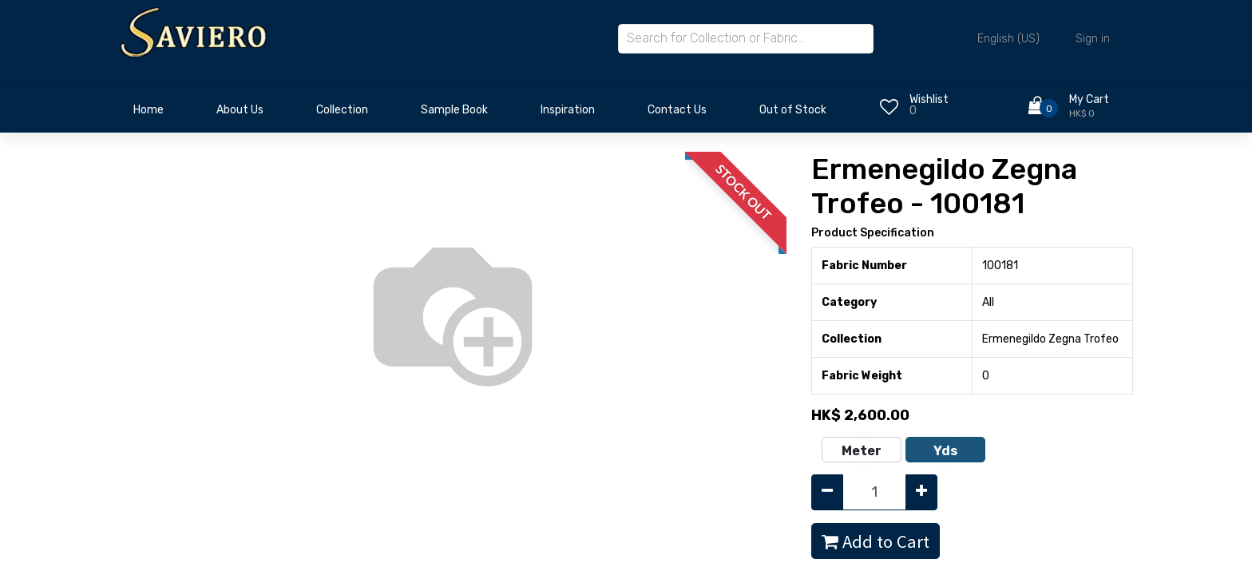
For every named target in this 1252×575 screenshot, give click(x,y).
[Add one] (921, 492)
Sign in (1093, 39)
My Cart (1089, 99)
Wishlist (929, 99)
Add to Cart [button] (875, 541)
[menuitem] (148, 114)
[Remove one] (827, 492)
